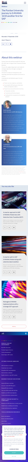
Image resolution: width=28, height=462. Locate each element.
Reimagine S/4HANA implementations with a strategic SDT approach (10, 304)
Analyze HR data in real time (7, 383)
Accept (14, 452)
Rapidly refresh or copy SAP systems (9, 375)
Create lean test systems (6, 368)
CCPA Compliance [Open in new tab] (23, 460)
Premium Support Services (7, 349)
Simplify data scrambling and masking (9, 405)
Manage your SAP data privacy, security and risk (11, 403)
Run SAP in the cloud (5, 347)
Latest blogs (4, 421)
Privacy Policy (12, 436)
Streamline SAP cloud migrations (8, 370)
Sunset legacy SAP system (7, 354)
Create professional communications (9, 395)
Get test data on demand (6, 372)
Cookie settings (14, 449)
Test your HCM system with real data (9, 390)
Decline (14, 456)
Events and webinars (5, 416)
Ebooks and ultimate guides (7, 418)
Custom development (6, 352)
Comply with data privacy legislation (9, 408)
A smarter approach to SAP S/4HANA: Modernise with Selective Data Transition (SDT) (13, 214)
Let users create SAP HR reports (8, 385)
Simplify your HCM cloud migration (9, 392)
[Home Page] (4, 3)
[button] (14, 33)
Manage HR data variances (7, 388)
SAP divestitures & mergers (7, 365)
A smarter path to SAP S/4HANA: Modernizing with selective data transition (12, 259)
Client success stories (6, 423)
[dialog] (14, 442)
